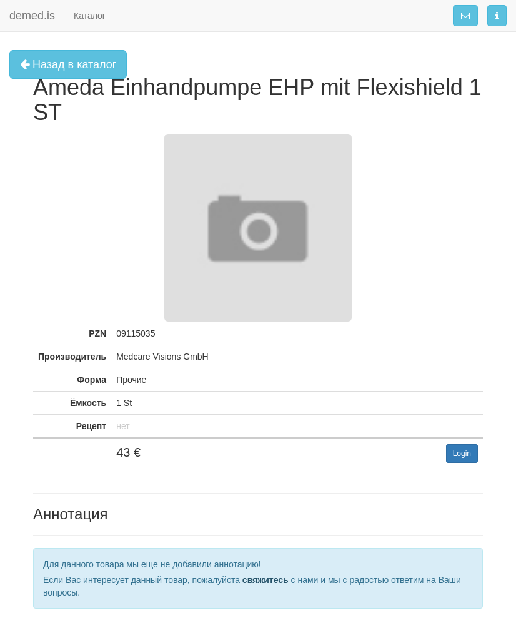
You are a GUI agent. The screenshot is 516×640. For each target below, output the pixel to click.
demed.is (32, 15)
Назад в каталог (68, 64)
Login (462, 453)
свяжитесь (265, 580)
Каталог (90, 16)
